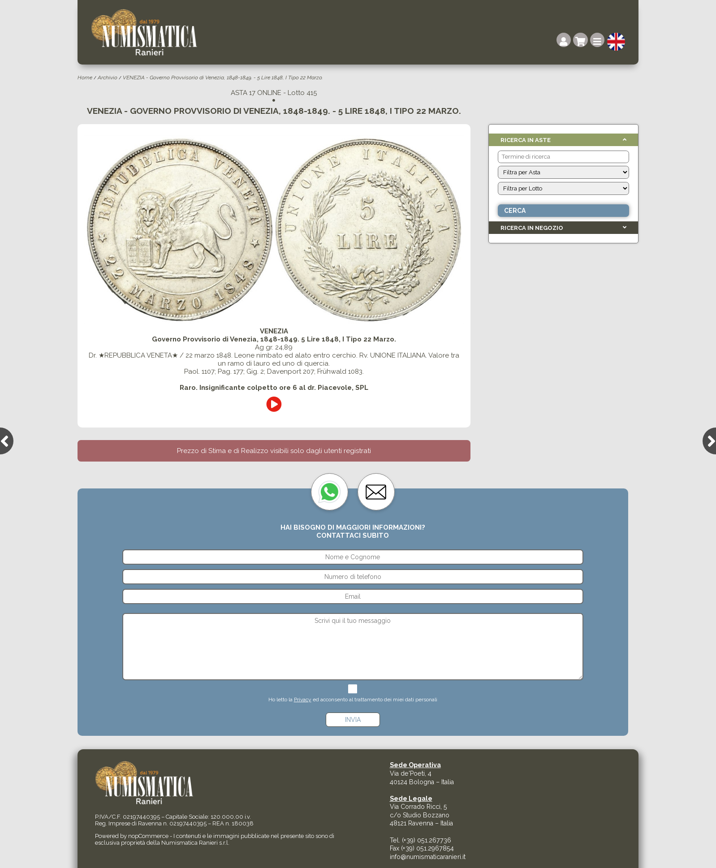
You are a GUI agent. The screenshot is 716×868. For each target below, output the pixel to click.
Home (85, 77)
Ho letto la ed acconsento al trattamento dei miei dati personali (352, 699)
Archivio (107, 77)
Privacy (302, 699)
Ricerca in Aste (525, 140)
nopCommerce (148, 836)
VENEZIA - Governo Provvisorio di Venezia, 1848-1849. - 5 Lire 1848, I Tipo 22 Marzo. (223, 77)
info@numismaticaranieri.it (428, 856)
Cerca (515, 210)
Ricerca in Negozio (531, 228)
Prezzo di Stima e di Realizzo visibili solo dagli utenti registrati (274, 451)
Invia (353, 719)
